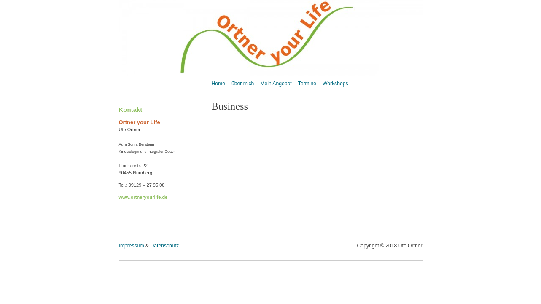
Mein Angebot (275, 84)
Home (218, 84)
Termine (307, 84)
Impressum (132, 246)
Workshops (335, 84)
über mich (242, 84)
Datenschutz (165, 246)
